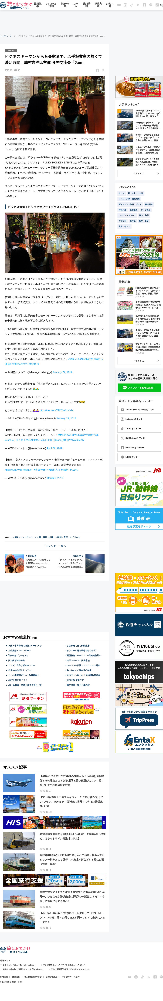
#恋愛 (64, 470)
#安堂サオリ (41, 470)
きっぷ (121, 193)
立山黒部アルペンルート (19, 650)
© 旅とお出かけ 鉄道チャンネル (11, 982)
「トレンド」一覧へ (54, 546)
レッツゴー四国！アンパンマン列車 (83, 665)
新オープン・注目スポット (130, 204)
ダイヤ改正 (145, 210)
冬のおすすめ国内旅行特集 (79, 670)
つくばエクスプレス (127, 215)
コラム (75, 5)
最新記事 (37, 5)
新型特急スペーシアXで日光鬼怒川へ (84, 655)
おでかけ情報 (51, 5)
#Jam (71, 359)
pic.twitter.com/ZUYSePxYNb (56, 410)
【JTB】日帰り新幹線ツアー (21, 665)
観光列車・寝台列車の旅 (78, 685)
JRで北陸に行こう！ (17, 680)
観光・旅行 (144, 215)
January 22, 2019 (62, 372)
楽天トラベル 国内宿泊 (78, 660)
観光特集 (65, 5)
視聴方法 (98, 5)
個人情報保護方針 (32, 977)
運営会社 (16, 977)
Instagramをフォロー (132, 419)
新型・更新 (143, 221)
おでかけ (122, 221)
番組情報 (86, 5)
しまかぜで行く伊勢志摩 (78, 645)
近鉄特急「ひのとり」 (18, 655)
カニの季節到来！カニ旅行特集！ (23, 675)
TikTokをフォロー (131, 428)
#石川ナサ (17, 440)
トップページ (5, 36)
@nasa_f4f (59, 440)
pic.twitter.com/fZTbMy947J (23, 364)
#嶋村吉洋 (92, 435)
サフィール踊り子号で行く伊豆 (81, 650)
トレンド (11, 50)
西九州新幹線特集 (16, 660)
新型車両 (133, 210)
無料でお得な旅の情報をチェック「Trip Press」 (23, 969)
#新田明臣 (47, 440)
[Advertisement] (81, 22)
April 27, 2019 (54, 448)
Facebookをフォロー (132, 447)
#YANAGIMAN (32, 440)
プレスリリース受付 (70, 977)
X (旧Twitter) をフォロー (134, 438)
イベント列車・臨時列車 (129, 199)
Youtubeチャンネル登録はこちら (137, 409)
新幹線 (133, 221)
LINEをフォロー (130, 457)
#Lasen (79, 359)
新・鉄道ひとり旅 (135, 193)
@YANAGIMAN (75, 440)
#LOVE (74, 470)
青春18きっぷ (124, 226)
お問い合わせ (52, 977)
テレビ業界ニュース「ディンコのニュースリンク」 (65, 965)
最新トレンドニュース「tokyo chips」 (19, 965)
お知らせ (110, 5)
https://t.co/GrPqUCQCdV (72, 435)
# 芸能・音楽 (62, 537)
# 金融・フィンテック (23, 537)
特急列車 (122, 210)
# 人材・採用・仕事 (44, 537)
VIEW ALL (139, 173)
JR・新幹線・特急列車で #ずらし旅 (24, 685)
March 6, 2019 (55, 478)
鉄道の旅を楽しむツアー (19, 670)
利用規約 (4, 977)
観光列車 (149, 204)
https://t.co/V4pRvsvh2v (18, 470)
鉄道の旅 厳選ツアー (76, 680)
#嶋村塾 (88, 359)
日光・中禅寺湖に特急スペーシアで (24, 645)
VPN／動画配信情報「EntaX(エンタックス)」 (71, 969)
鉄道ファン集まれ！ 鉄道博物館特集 (83, 675)
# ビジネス (75, 537)
